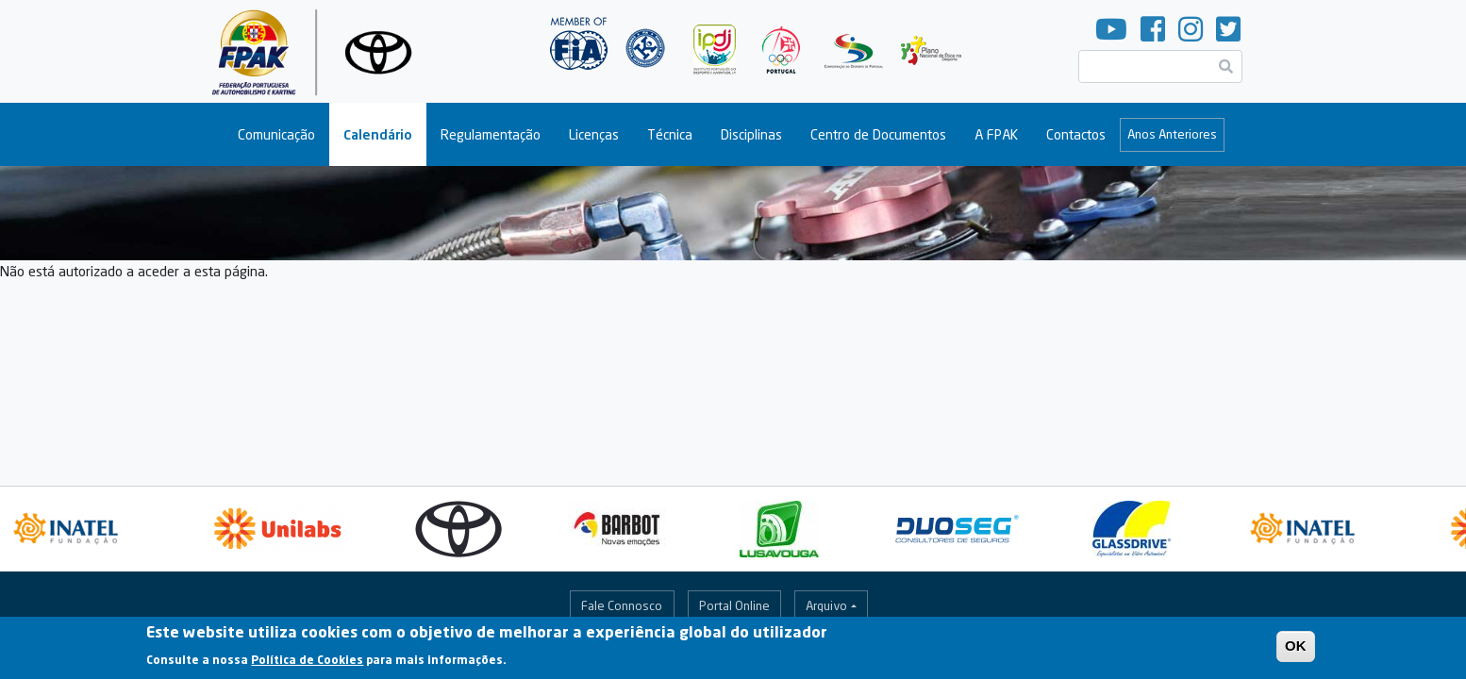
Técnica (669, 134)
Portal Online (734, 605)
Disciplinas (751, 134)
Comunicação (276, 134)
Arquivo (826, 605)
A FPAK (996, 134)
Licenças (594, 134)
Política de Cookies (307, 662)
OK (1296, 649)
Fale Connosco (621, 605)
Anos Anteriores (1172, 133)
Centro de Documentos (878, 134)
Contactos (1076, 134)
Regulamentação (491, 134)
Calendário (377, 134)
